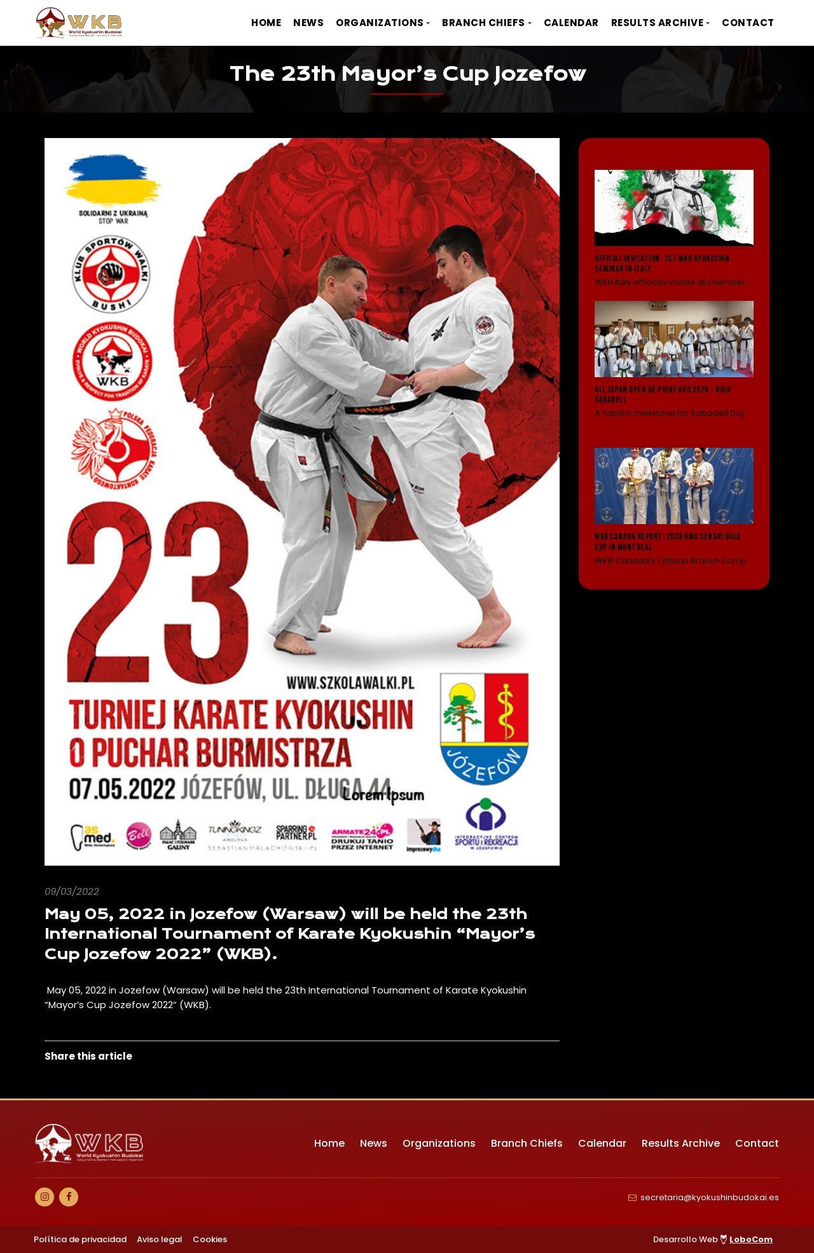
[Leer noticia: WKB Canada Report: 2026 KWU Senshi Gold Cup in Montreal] (674, 507)
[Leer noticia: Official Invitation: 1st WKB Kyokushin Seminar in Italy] (674, 229)
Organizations (380, 22)
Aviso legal (160, 1239)
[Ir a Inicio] (79, 23)
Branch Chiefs (483, 22)
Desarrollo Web (713, 1239)
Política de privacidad (80, 1239)
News (308, 22)
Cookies (210, 1239)
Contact (748, 22)
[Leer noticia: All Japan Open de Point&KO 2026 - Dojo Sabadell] (674, 368)
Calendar (571, 22)
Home (266, 22)
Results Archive (657, 22)
